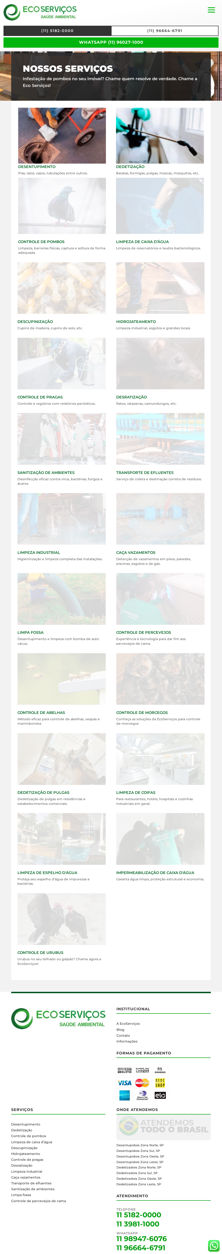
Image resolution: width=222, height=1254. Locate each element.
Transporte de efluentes (31, 1183)
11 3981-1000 (137, 1224)
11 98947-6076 (141, 1238)
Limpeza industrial (26, 1171)
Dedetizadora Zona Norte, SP (138, 1167)
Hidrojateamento (25, 1154)
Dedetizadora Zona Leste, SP (138, 1184)
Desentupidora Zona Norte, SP (140, 1145)
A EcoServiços (128, 1023)
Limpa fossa (21, 1195)
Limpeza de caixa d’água (31, 1142)
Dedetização (21, 1130)
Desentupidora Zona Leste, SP (139, 1162)
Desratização (21, 1165)
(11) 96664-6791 (164, 31)
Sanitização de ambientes (33, 1189)
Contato (123, 1035)
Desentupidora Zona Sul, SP (138, 1151)
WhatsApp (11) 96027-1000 (111, 42)
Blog (120, 1030)
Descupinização (24, 1148)
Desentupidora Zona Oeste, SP (140, 1156)
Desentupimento (25, 1124)
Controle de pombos (28, 1136)
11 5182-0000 (138, 1215)
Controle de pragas (27, 1159)
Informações (126, 1041)
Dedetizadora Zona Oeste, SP (139, 1178)
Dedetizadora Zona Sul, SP (136, 1173)
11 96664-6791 (140, 1247)
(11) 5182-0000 (57, 31)
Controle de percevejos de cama (38, 1201)
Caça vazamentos (25, 1177)
